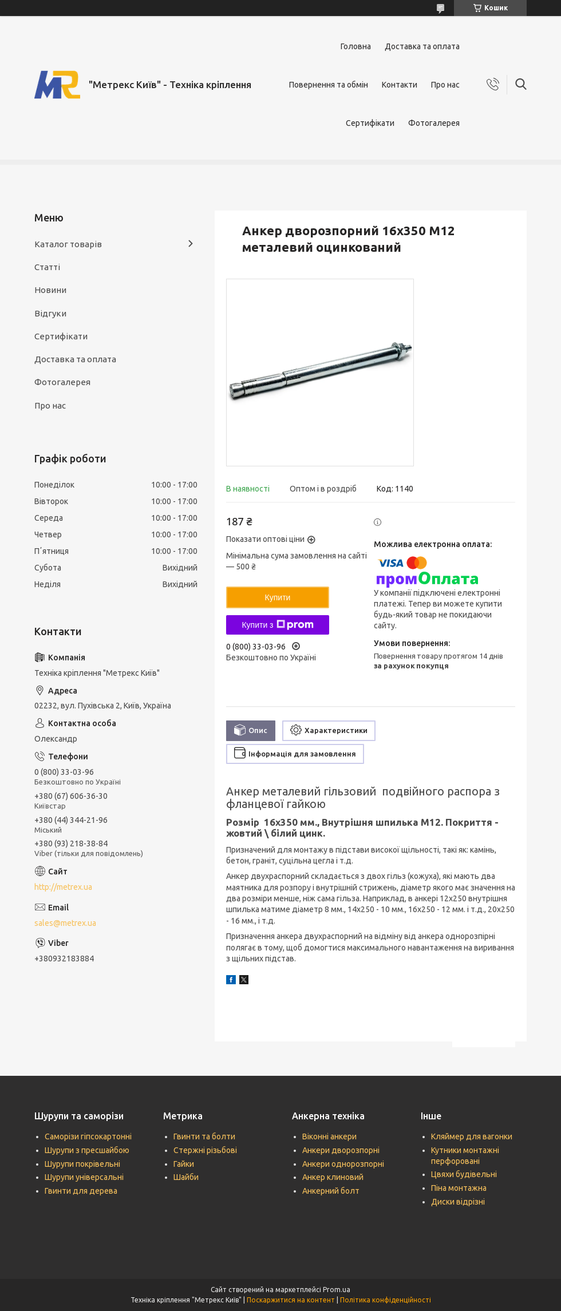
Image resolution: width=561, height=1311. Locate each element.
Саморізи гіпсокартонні (88, 1136)
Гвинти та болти (204, 1136)
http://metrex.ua (63, 887)
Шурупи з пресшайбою (87, 1150)
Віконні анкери (329, 1136)
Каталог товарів (68, 244)
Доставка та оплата (422, 46)
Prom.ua (336, 1289)
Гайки (183, 1164)
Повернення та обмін (328, 84)
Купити (278, 597)
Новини (50, 290)
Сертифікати (370, 123)
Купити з (277, 625)
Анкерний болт (330, 1190)
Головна (356, 46)
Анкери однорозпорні (343, 1164)
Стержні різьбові (205, 1150)
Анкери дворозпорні (341, 1150)
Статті (47, 267)
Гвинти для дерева (81, 1190)
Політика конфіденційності (385, 1300)
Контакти (399, 84)
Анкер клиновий (333, 1177)
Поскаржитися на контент (291, 1300)
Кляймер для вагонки (471, 1136)
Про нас (445, 84)
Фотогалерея (434, 123)
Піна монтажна (459, 1188)
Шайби (186, 1177)
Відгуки (50, 313)
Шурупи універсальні (84, 1177)
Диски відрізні (458, 1201)
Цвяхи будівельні (464, 1174)
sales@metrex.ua (65, 923)
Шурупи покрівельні (82, 1164)
